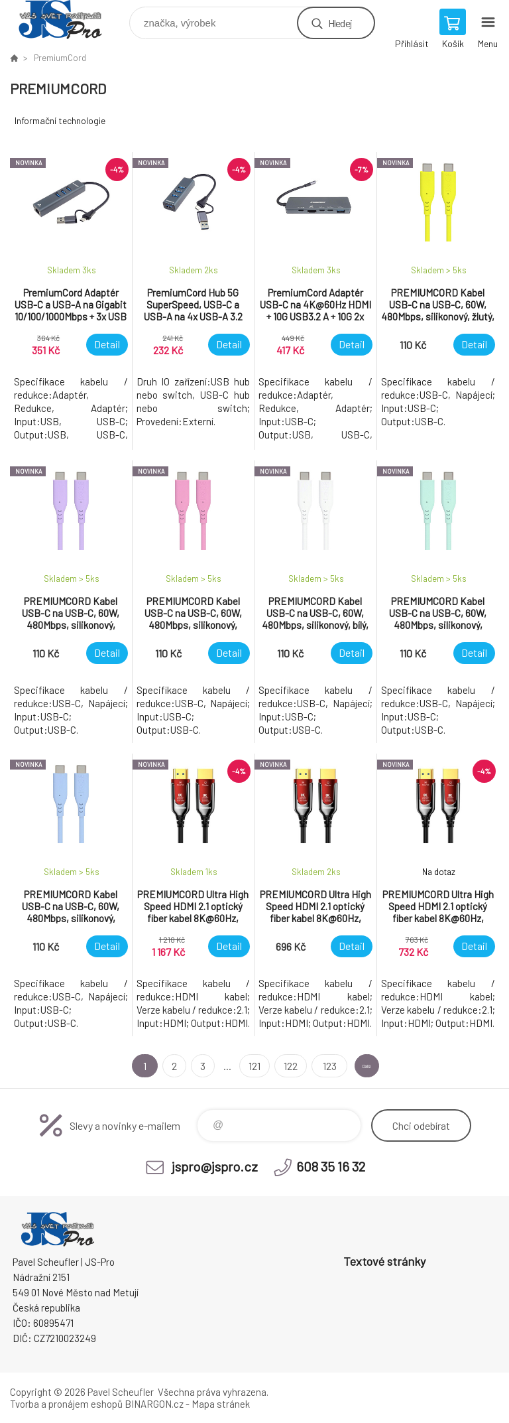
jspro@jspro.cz (215, 1166)
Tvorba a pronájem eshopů (66, 1404)
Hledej (340, 23)
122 (273, 1065)
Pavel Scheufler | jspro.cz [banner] (68, 19)
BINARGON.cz (154, 1404)
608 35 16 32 (330, 1166)
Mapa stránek (221, 1404)
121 (237, 1065)
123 (310, 1065)
